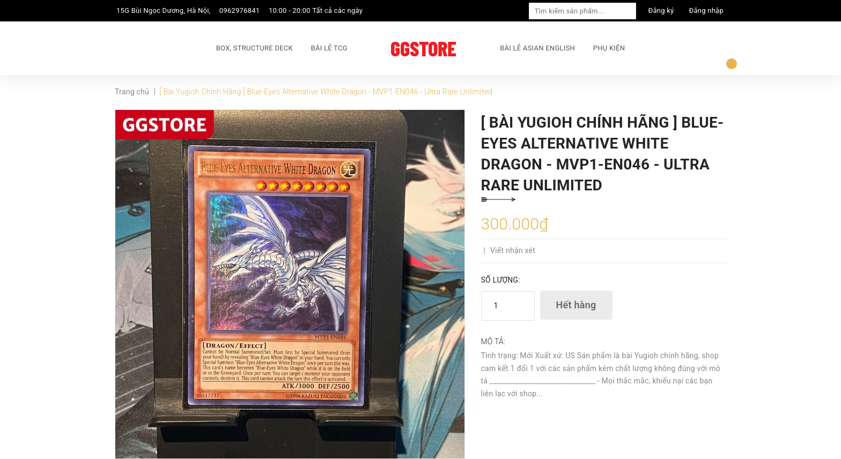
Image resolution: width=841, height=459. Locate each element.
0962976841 (239, 10)
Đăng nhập (706, 10)
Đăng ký (661, 10)
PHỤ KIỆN (609, 48)
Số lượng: (500, 280)
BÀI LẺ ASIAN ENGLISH (537, 48)
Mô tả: (493, 341)
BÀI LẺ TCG (329, 48)
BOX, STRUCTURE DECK (254, 48)
